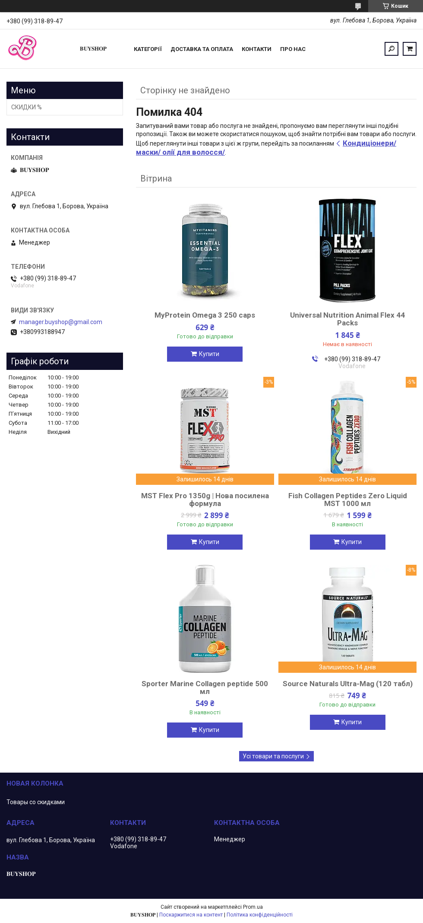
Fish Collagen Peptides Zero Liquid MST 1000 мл (347, 499)
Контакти (256, 49)
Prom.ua (253, 907)
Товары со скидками (35, 802)
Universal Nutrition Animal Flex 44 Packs (347, 319)
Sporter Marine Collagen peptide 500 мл (205, 687)
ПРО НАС (293, 49)
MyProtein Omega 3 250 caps (205, 315)
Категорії (148, 49)
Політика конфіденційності (260, 915)
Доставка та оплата (201, 49)
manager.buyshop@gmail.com (60, 321)
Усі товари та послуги (273, 756)
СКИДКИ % (26, 107)
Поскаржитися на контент (191, 915)
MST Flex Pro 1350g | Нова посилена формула (205, 499)
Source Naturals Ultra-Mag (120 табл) (348, 683)
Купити (209, 353)
